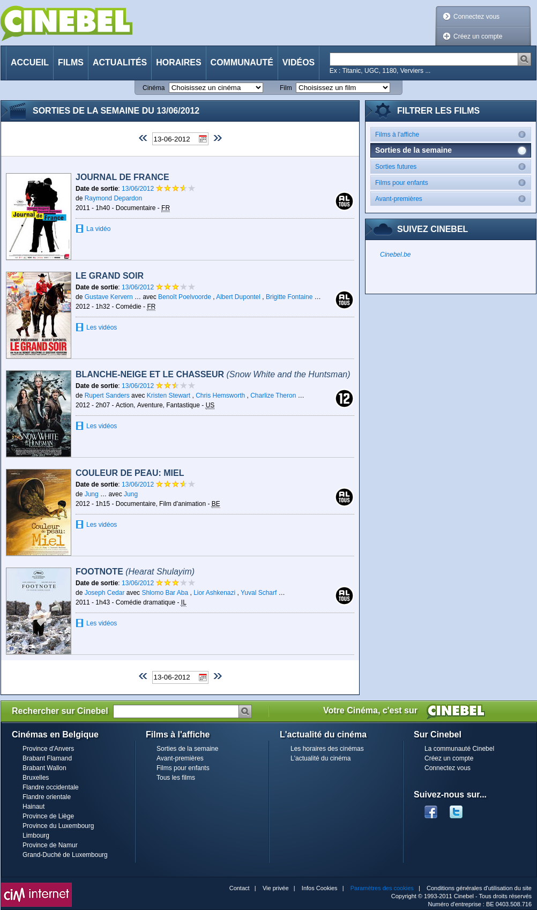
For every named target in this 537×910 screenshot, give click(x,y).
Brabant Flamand (47, 758)
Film (286, 88)
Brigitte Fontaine (289, 297)
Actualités (120, 62)
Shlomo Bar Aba (164, 592)
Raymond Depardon (113, 198)
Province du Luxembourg (58, 826)
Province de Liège (48, 816)
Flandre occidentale (51, 787)
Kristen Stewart (168, 395)
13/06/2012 (138, 188)
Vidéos (298, 62)
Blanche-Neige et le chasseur (213, 374)
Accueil (30, 62)
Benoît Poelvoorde (184, 297)
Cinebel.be (395, 254)
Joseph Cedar (105, 592)
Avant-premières (453, 198)
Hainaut (33, 806)
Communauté (242, 62)
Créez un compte (477, 36)
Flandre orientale (47, 797)
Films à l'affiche (453, 134)
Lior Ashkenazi (214, 592)
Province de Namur (50, 845)
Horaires (178, 62)
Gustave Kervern (109, 297)
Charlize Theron (273, 395)
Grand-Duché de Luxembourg (65, 855)
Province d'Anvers (48, 748)
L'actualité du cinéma (320, 758)
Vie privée (276, 888)
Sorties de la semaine (187, 748)
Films (71, 62)
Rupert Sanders (107, 395)
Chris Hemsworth (220, 395)
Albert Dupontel (238, 297)
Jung (92, 494)
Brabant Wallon (44, 768)
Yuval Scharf (259, 592)
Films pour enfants (453, 182)
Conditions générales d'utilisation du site (479, 888)
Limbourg (36, 835)
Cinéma (154, 88)
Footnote (135, 571)
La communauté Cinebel (459, 748)
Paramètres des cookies (382, 888)
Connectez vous (476, 16)
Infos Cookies (320, 888)
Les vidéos (101, 327)
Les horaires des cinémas (327, 748)
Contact (239, 888)
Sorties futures (453, 166)
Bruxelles (36, 777)
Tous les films (175, 777)
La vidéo (98, 229)
